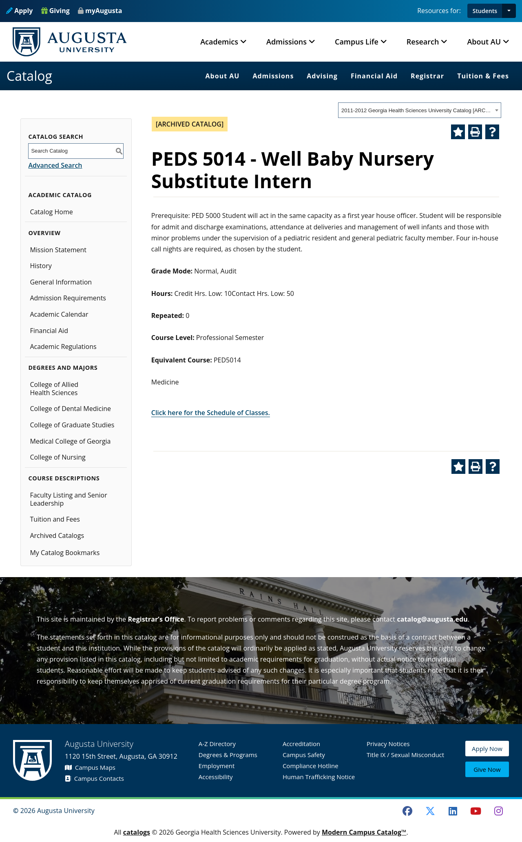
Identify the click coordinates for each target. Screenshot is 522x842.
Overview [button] (44, 233)
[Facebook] (407, 811)
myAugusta (103, 10)
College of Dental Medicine (70, 408)
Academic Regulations (63, 346)
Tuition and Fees (55, 519)
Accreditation (301, 744)
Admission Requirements (68, 297)
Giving (55, 10)
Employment (217, 766)
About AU (223, 75)
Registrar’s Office (156, 619)
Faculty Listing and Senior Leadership (68, 499)
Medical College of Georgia (70, 441)
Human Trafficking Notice (319, 777)
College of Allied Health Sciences (54, 388)
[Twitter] (430, 811)
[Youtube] (475, 811)
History (40, 265)
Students (485, 11)
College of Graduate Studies (72, 424)
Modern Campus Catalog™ (364, 832)
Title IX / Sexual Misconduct (405, 755)
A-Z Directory (217, 744)
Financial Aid (374, 75)
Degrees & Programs (228, 755)
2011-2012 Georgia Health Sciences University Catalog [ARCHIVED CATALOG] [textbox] (417, 110)
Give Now (486, 770)
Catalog (29, 75)
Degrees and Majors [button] (62, 367)
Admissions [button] (286, 42)
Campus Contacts (94, 778)
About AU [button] (484, 42)
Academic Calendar (59, 314)
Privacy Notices (388, 744)
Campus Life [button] (356, 42)
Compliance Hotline (310, 766)
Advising (322, 75)
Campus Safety (304, 755)
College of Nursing (57, 457)
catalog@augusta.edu (432, 619)
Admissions (273, 75)
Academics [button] (219, 42)
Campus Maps (90, 767)
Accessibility (216, 777)
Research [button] (423, 42)
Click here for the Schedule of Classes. (210, 412)
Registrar (427, 75)
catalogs (136, 832)
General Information (61, 282)
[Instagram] (498, 811)
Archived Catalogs (57, 535)
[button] (509, 11)
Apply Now (487, 751)
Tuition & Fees (483, 75)
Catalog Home (51, 211)
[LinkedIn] (453, 811)
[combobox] (419, 110)
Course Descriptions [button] (64, 478)
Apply (19, 10)
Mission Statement (58, 249)
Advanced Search (55, 165)
